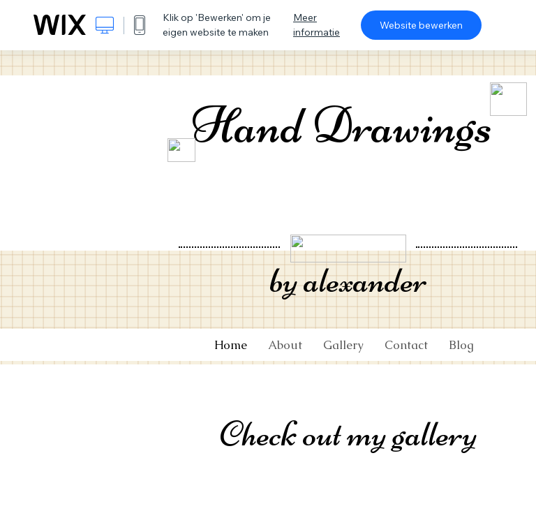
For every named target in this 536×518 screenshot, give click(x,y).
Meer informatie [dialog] (316, 24)
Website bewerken (421, 25)
